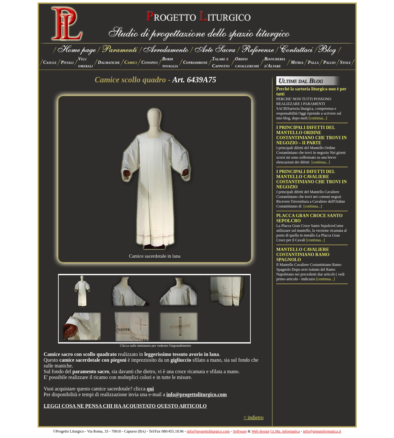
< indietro (253, 417)
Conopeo (149, 62)
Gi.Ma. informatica (285, 431)
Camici (130, 62)
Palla (313, 62)
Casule (50, 62)
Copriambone (195, 62)
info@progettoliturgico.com (208, 431)
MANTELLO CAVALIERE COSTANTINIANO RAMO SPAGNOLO (303, 254)
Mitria (297, 62)
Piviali (67, 62)
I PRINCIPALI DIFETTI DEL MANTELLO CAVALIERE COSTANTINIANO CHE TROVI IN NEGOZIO (311, 179)
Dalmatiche (109, 62)
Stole (345, 62)
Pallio (329, 62)
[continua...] (318, 118)
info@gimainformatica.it (322, 431)
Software (240, 431)
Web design (260, 431)
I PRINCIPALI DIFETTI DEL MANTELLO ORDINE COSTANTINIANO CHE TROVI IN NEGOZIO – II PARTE (311, 135)
